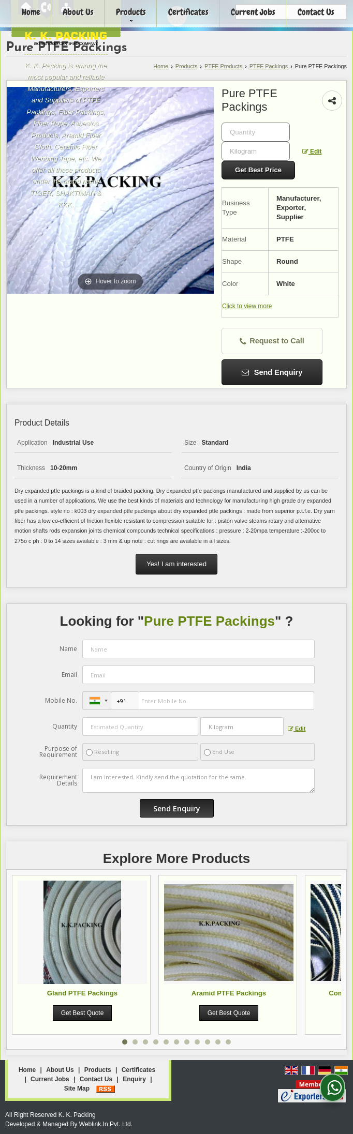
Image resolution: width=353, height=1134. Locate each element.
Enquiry (134, 1079)
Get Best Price (258, 170)
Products (186, 66)
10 (217, 1042)
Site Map (77, 1088)
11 (228, 1042)
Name (68, 648)
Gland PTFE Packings (82, 993)
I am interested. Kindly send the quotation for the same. (198, 780)
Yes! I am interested (176, 564)
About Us (59, 1069)
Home (160, 66)
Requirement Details (58, 780)
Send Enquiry (272, 372)
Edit (312, 151)
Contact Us (96, 1079)
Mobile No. (61, 700)
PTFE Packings (268, 66)
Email (69, 674)
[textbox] (256, 151)
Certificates (138, 1069)
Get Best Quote (82, 1013)
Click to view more (247, 306)
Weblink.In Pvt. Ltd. (106, 1124)
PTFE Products (223, 66)
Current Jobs (50, 1079)
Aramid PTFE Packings (229, 993)
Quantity (64, 726)
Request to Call (272, 341)
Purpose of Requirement (58, 752)
